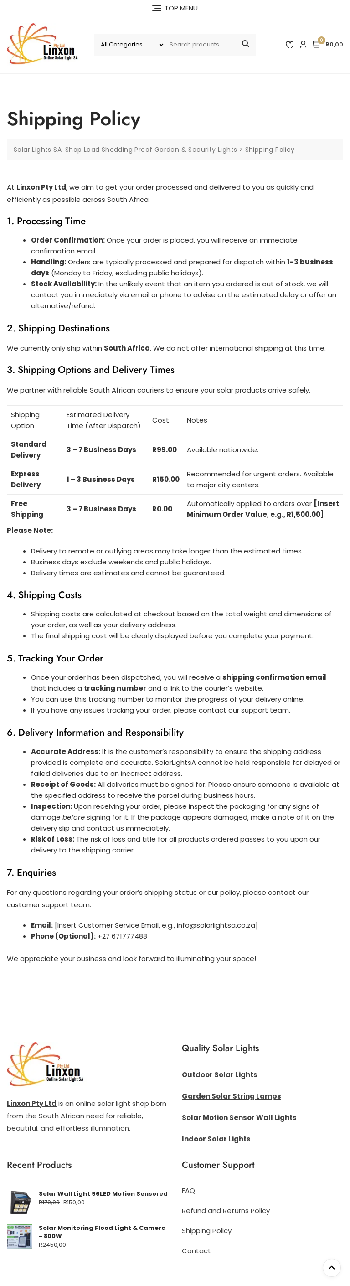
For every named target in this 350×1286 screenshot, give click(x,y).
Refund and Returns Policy (226, 1210)
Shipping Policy (207, 1230)
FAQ (188, 1190)
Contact (196, 1250)
